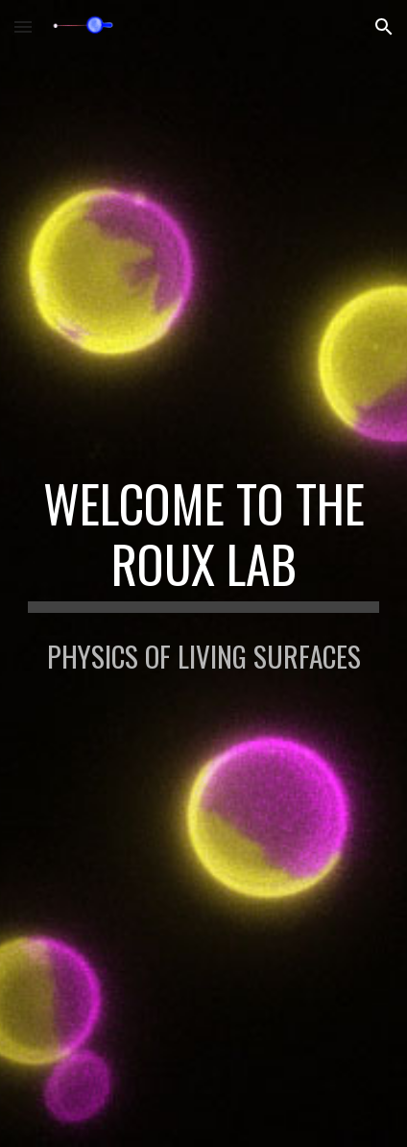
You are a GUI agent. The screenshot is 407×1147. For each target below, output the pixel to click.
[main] (204, 543)
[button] (23, 26)
